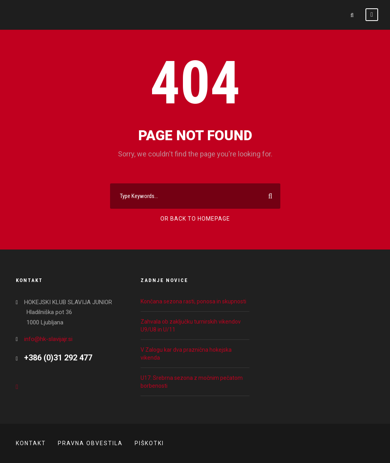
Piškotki (149, 443)
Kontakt (31, 443)
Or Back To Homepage (195, 218)
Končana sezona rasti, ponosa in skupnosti (193, 301)
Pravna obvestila (90, 443)
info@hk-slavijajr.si (48, 339)
